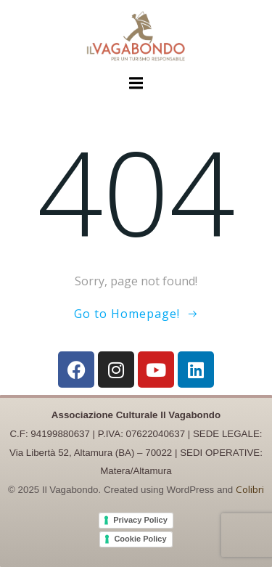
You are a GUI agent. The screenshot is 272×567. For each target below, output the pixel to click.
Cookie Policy (140, 538)
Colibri (250, 489)
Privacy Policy (140, 519)
